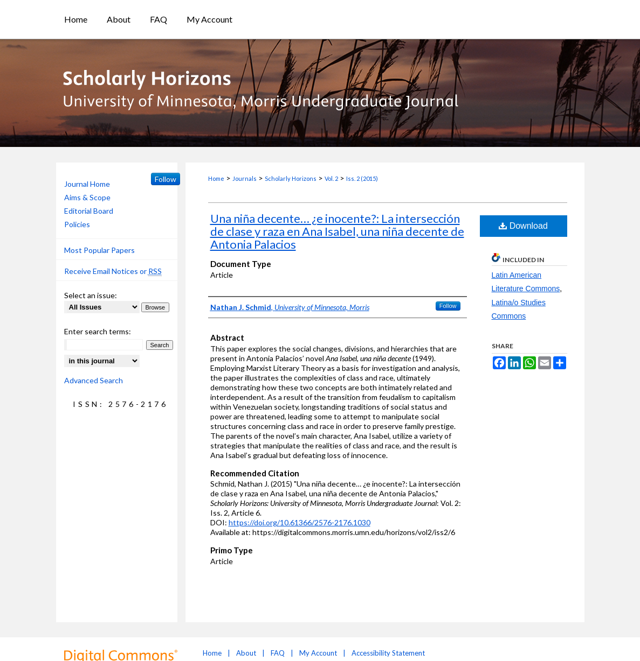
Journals (244, 178)
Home (216, 178)
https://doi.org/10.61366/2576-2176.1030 (299, 522)
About (246, 653)
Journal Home (87, 183)
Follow (448, 306)
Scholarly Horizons (290, 178)
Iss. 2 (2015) (362, 178)
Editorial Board (88, 210)
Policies (77, 224)
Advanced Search (93, 380)
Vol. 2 (331, 178)
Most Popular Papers (99, 250)
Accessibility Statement (388, 653)
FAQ (278, 653)
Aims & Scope (87, 197)
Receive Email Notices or (113, 271)
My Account (318, 653)
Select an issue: (90, 295)
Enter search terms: (97, 331)
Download (523, 225)
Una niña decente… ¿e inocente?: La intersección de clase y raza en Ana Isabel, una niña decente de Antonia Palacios (337, 231)
